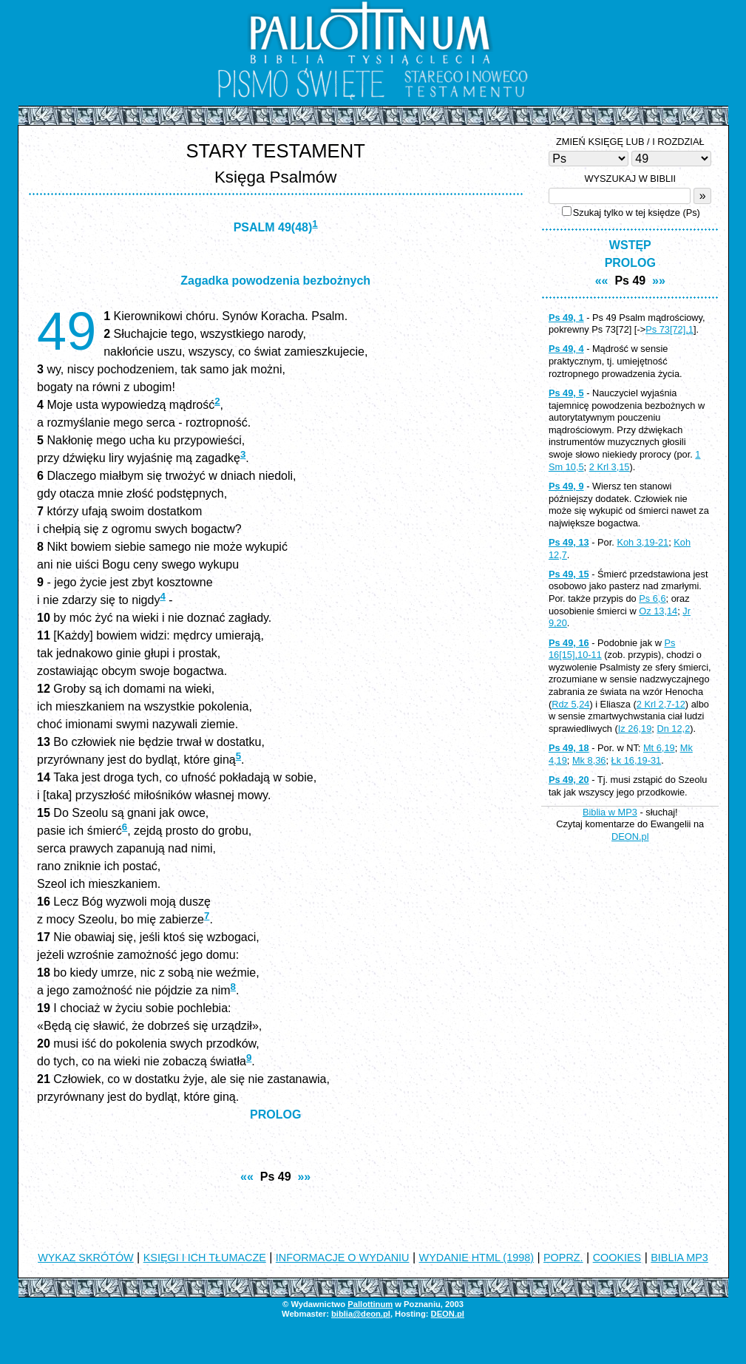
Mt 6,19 (659, 747)
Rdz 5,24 (570, 704)
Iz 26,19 (635, 728)
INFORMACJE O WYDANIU (343, 1257)
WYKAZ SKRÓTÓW (86, 1257)
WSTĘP (630, 245)
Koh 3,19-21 (642, 542)
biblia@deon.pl (360, 1313)
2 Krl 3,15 (609, 466)
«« (247, 1176)
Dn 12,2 (673, 728)
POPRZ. (563, 1257)
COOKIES (617, 1257)
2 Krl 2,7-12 (661, 704)
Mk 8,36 (589, 760)
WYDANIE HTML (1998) (476, 1257)
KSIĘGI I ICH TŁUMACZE (204, 1257)
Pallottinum (370, 1304)
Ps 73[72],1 (669, 329)
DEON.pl (630, 836)
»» (304, 1176)
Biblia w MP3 (610, 812)
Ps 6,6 (652, 598)
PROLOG (275, 1114)
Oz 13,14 (658, 611)
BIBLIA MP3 (679, 1257)
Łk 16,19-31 (636, 760)
